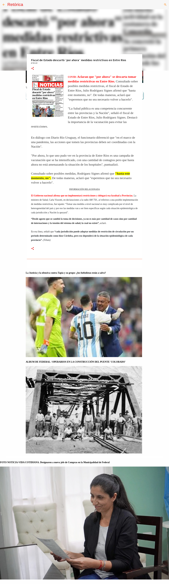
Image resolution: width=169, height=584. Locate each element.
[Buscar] (165, 4)
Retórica (15, 4)
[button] (32, 68)
